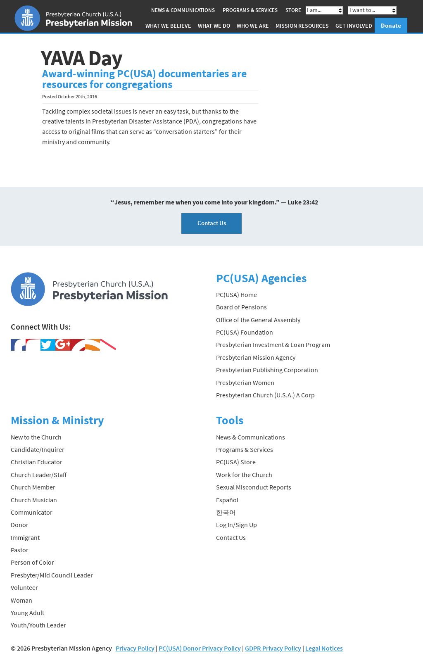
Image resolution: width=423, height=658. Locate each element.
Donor (20, 524)
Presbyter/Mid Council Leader (52, 575)
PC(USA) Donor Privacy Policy (200, 648)
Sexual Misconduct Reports (253, 487)
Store (293, 10)
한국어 (226, 512)
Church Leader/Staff (39, 474)
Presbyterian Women (245, 382)
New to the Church (36, 437)
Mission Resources (302, 25)
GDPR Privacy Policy (273, 648)
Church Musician (34, 500)
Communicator (31, 512)
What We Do (214, 25)
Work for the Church (244, 474)
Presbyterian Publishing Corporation (267, 370)
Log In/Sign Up (236, 524)
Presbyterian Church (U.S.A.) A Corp (265, 395)
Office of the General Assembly (258, 320)
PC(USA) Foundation (244, 332)
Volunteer (24, 587)
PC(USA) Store (236, 462)
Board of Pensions (241, 307)
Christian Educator (36, 462)
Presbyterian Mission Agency (255, 357)
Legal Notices (324, 648)
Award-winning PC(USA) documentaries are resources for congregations (144, 79)
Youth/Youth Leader (38, 625)
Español (227, 500)
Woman (21, 600)
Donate (391, 25)
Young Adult (27, 612)
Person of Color (32, 562)
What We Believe (168, 25)
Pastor (20, 550)
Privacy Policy (135, 648)
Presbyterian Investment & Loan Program (273, 344)
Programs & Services (250, 10)
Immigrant (25, 537)
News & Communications (183, 10)
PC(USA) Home (236, 294)
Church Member (33, 487)
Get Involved (353, 25)
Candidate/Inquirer (37, 449)
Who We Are (253, 25)
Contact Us (211, 223)
